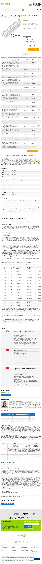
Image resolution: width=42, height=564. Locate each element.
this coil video (9, 466)
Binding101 (10, 13)
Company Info (34, 545)
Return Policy (14, 550)
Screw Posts (4, 526)
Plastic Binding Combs (5, 525)
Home (2, 13)
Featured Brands (6, 13)
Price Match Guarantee (25, 547)
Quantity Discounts (4, 548)
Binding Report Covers (14, 525)
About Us (13, 547)
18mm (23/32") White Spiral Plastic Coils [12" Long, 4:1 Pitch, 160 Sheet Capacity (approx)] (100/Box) (10, 98)
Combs (36, 443)
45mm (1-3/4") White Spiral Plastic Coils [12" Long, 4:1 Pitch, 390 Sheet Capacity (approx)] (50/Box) (10, 143)
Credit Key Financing (24, 550)
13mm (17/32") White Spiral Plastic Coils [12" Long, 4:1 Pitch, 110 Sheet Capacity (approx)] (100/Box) (10, 83)
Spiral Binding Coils (5, 522)
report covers (34, 429)
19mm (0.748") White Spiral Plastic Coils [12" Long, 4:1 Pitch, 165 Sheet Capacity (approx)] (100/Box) (10, 102)
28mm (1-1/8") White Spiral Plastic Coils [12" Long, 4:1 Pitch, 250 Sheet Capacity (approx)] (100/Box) (10, 117)
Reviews (25, 155)
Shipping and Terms (15, 551)
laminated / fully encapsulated (18, 209)
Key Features (4, 545)
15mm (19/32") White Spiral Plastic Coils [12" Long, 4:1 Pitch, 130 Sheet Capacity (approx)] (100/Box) (10, 91)
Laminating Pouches (15, 527)
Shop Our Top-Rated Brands (20, 511)
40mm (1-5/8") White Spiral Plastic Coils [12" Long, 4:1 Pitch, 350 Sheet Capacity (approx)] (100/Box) (10, 139)
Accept (37, 559)
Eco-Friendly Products (4, 547)
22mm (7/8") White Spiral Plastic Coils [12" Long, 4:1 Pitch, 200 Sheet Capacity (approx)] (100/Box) (11, 110)
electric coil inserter (29, 485)
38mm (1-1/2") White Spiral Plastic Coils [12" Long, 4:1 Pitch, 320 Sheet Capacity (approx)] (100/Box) (10, 134)
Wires (27, 443)
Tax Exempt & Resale (15, 548)
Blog (2, 550)
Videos (22, 155)
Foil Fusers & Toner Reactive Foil (7, 528)
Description (18, 155)
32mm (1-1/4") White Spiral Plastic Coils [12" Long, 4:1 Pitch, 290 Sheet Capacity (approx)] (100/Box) (10, 126)
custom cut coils (14, 232)
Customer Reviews (34, 553)
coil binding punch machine (35, 160)
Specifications (12, 155)
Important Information (17, 545)
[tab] (6, 545)
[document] (18, 559)
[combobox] (14, 10)
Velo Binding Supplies (10, 526)
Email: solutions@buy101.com (35, 551)
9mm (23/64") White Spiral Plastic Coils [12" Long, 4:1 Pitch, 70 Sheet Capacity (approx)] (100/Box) (10, 69)
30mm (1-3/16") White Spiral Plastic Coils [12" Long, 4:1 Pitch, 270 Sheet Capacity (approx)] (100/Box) (10, 122)
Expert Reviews (30, 155)
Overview (7, 155)
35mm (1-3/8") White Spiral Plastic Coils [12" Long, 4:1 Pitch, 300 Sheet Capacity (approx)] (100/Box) (10, 130)
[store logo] (5, 4)
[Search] (23, 10)
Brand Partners (3, 551)
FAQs (35, 155)
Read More (25, 345)
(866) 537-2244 (37, 2)
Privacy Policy (13, 562)
